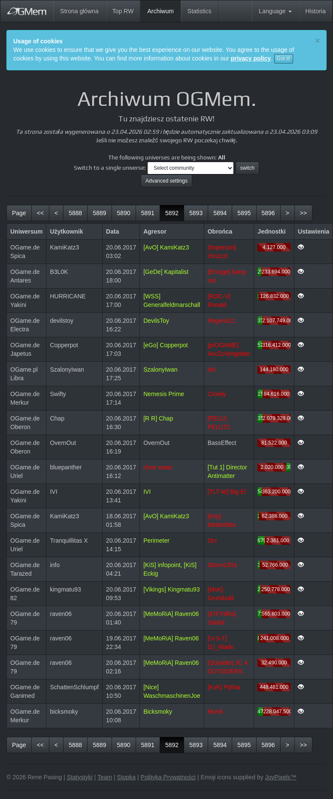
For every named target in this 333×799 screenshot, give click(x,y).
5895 (244, 213)
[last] (303, 213)
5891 (147, 213)
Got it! (284, 59)
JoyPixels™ (281, 777)
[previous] (56, 213)
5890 (123, 213)
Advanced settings (166, 181)
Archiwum (163, 10)
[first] (40, 213)
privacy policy (251, 58)
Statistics (200, 11)
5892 (174, 212)
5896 (268, 213)
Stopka (126, 777)
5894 (220, 213)
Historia (316, 11)
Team (104, 777)
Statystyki (80, 777)
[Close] (317, 40)
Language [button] (275, 11)
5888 (75, 213)
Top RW (123, 11)
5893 (196, 213)
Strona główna (79, 11)
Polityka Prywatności (168, 777)
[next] (287, 213)
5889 (99, 213)
